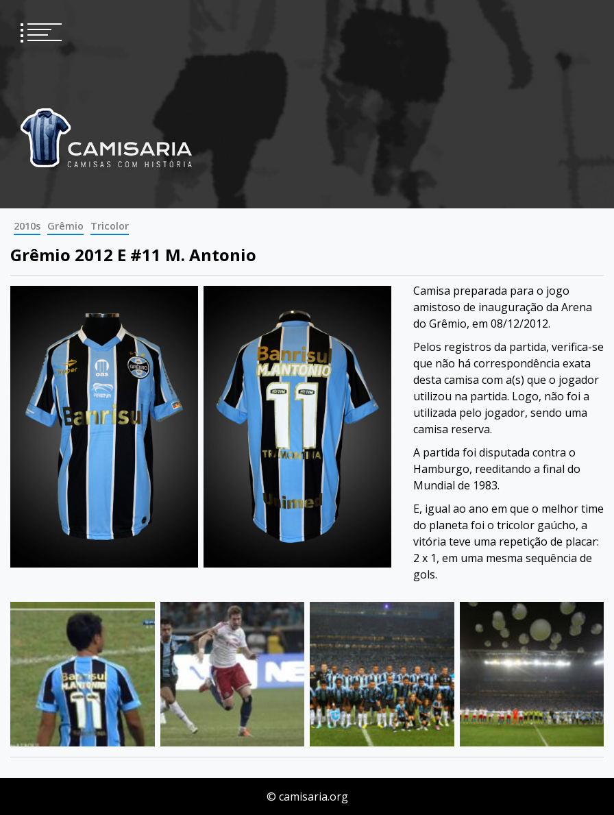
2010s (27, 225)
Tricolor (109, 225)
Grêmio (65, 225)
